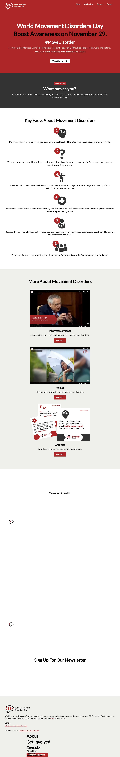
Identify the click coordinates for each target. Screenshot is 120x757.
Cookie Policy (31, 753)
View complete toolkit (59, 493)
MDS (52, 718)
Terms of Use (31, 749)
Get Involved (38, 741)
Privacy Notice (32, 751)
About (32, 736)
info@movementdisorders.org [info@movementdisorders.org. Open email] (16, 726)
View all (59, 340)
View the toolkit (59, 61)
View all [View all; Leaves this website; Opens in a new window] (59, 397)
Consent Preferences (34, 756)
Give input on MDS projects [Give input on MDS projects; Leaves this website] (29, 731)
